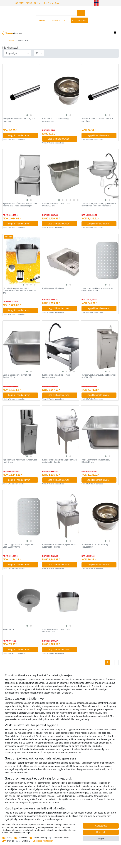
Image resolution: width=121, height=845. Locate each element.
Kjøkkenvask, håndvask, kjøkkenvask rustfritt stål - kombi (59, 460)
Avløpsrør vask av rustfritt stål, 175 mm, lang (97, 119)
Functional (25, 841)
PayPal (10, 841)
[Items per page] (39, 53)
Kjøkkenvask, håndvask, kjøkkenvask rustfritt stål (98, 375)
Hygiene (10, 40)
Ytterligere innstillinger (43, 841)
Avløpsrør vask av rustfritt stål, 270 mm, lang (19, 119)
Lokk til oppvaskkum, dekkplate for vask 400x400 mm (97, 289)
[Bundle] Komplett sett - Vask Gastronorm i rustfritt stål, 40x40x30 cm (19, 290)
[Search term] (56, 12)
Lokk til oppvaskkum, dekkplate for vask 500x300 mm (19, 545)
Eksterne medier (61, 837)
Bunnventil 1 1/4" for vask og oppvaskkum (94, 545)
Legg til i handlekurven (22, 135)
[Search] (81, 12)
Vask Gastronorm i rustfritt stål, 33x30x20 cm (95, 460)
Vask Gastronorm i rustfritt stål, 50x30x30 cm (56, 204)
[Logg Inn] (39, 19)
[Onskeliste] (66, 19)
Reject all (100, 832)
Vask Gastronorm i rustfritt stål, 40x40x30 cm (56, 630)
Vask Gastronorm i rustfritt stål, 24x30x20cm (17, 375)
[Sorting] (17, 53)
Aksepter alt (101, 825)
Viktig (9, 837)
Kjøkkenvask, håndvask (53, 288)
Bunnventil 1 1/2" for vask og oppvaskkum (55, 119)
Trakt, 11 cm (8, 629)
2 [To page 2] (112, 661)
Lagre (101, 838)
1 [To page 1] (107, 661)
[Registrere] (54, 19)
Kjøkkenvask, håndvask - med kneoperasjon (56, 375)
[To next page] (116, 662)
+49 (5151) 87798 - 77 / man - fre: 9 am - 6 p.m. (34, 3)
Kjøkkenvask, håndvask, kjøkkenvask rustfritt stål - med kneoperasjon (20, 204)
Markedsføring (41, 837)
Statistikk (23, 837)
